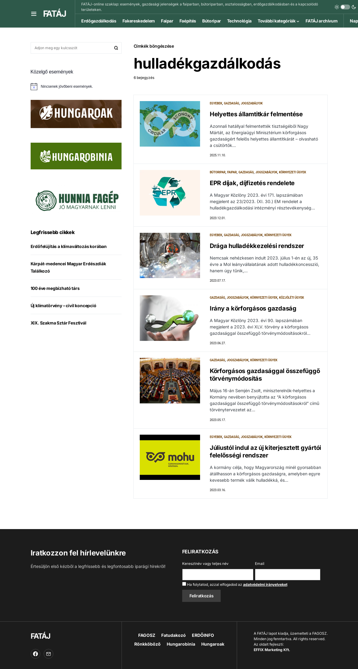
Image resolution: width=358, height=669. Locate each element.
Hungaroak (212, 644)
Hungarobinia (181, 644)
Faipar (232, 172)
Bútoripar (218, 172)
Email (259, 563)
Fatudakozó (173, 635)
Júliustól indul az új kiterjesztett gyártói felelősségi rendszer (265, 452)
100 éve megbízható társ (55, 288)
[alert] (76, 86)
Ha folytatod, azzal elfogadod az (234, 584)
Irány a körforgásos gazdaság (253, 309)
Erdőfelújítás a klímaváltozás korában (69, 246)
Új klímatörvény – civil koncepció (63, 305)
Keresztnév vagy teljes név (205, 563)
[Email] (48, 654)
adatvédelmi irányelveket (265, 584)
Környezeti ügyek (292, 172)
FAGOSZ (146, 635)
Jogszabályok (252, 103)
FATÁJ (54, 13)
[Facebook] (35, 654)
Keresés (116, 47)
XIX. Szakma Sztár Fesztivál (58, 322)
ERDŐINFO (203, 635)
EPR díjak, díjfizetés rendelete (252, 183)
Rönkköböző (147, 644)
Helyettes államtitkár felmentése (256, 114)
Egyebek (216, 103)
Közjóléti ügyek (291, 298)
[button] (34, 13)
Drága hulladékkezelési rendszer (257, 246)
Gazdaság (231, 103)
